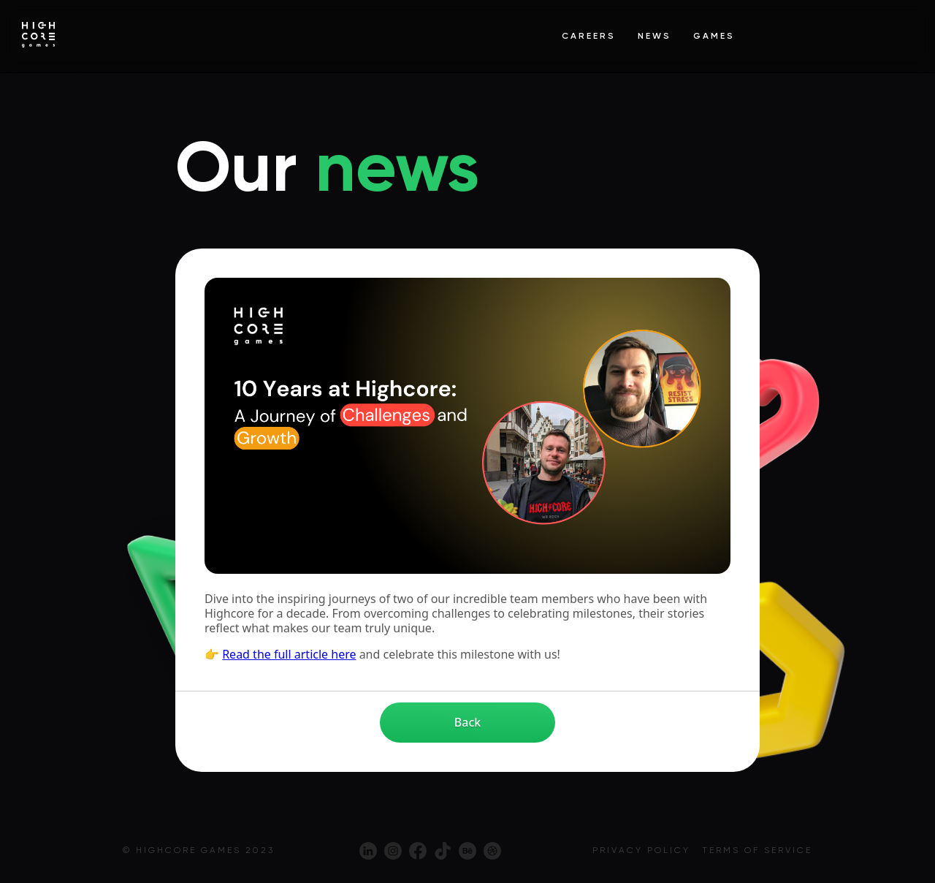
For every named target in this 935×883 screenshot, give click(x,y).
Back (467, 722)
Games (714, 36)
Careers (589, 36)
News (654, 36)
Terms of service (757, 850)
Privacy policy (641, 850)
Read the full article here (289, 654)
